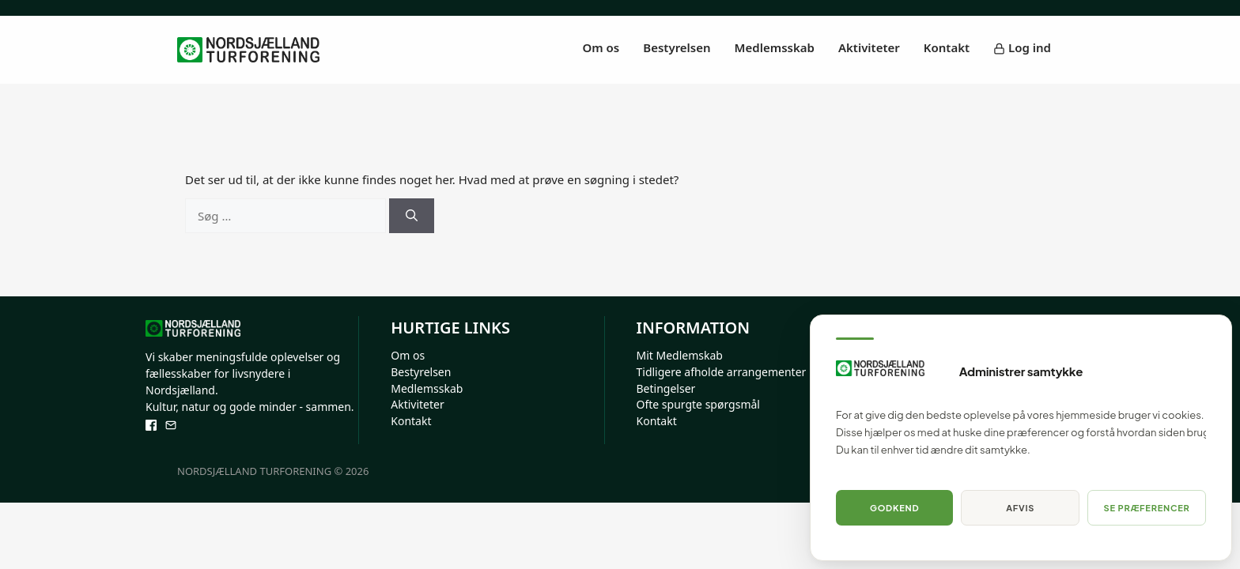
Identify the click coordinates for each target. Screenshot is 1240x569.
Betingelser (666, 388)
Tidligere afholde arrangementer (722, 371)
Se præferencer (1147, 508)
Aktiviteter (869, 47)
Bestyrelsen (676, 47)
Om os (601, 47)
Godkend (894, 508)
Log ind (1022, 47)
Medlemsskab (775, 47)
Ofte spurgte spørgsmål (698, 404)
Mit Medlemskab (680, 355)
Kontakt (947, 47)
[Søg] (411, 216)
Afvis (1020, 508)
